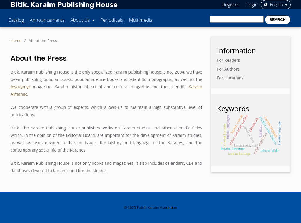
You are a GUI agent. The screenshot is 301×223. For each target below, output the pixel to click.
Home (16, 40)
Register (230, 4)
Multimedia (141, 20)
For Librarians (230, 78)
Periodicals (111, 20)
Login (252, 4)
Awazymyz (21, 86)
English (274, 4)
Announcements (47, 20)
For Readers (228, 60)
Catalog (16, 20)
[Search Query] (237, 19)
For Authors (228, 69)
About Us (80, 20)
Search (278, 19)
